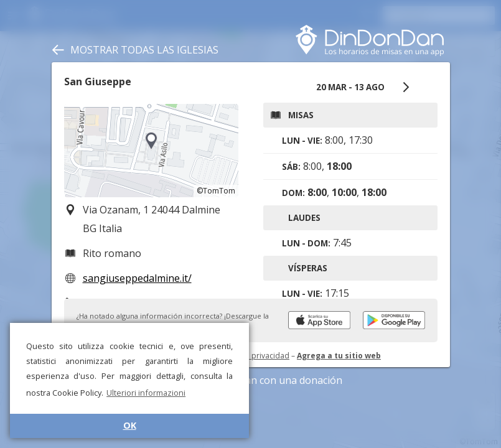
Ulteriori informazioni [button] (145, 392)
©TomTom (216, 190)
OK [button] (129, 425)
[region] (151, 150)
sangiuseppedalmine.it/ (137, 278)
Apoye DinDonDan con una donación (250, 380)
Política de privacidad (251, 355)
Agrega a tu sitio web (339, 355)
